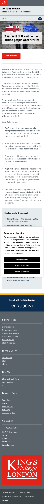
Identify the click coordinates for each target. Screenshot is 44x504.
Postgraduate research (10, 333)
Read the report (11, 55)
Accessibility (29, 497)
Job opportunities (8, 413)
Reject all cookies (22, 265)
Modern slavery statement (11, 497)
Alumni (4, 364)
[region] (22, 252)
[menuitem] (22, 327)
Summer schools (8, 340)
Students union (7, 407)
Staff (4, 361)
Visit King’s (6, 410)
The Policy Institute (11, 8)
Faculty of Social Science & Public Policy (16, 12)
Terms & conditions (9, 493)
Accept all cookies (22, 271)
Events (4, 403)
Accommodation (8, 382)
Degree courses (8, 327)
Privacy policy (25, 493)
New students (7, 358)
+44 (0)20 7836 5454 (10, 428)
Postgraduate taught (9, 330)
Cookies (5, 500)
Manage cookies (22, 259)
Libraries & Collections (10, 379)
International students (10, 336)
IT (2, 385)
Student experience (9, 343)
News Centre (7, 400)
